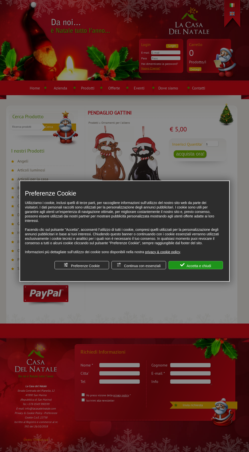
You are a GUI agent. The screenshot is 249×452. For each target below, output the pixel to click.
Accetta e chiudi (195, 265)
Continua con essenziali (139, 265)
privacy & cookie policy (162, 252)
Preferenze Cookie (82, 265)
